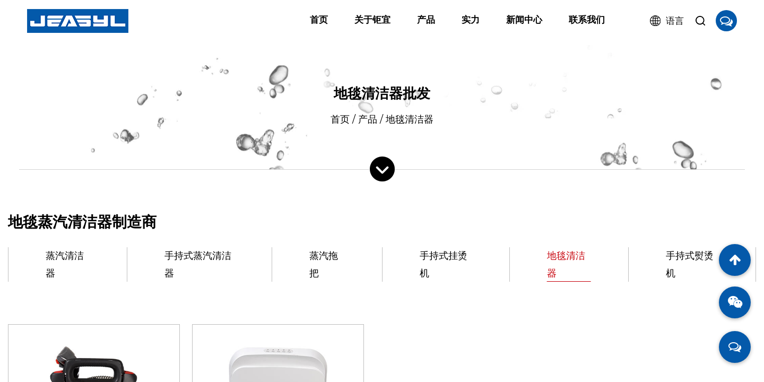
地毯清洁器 (566, 264)
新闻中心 (524, 19)
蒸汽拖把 (323, 264)
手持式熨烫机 (690, 264)
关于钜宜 (372, 19)
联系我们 (587, 19)
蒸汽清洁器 (65, 264)
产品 (426, 19)
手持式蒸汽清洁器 (197, 264)
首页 (319, 19)
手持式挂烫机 (443, 264)
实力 (471, 19)
